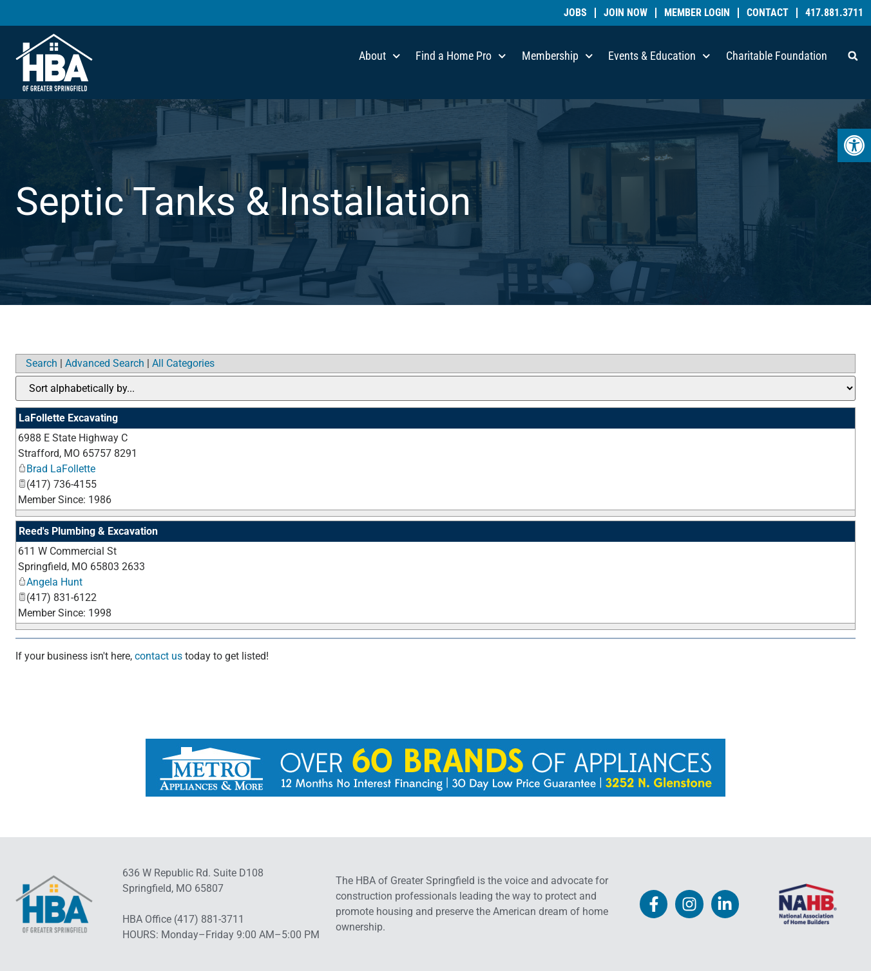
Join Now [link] (625, 13)
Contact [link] (768, 13)
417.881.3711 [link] (834, 13)
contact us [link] (158, 656)
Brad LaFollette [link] (56, 469)
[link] (854, 145)
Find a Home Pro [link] (461, 56)
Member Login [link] (697, 13)
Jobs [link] (575, 13)
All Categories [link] (183, 363)
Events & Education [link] (659, 56)
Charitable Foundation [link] (776, 55)
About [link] (380, 56)
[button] (853, 56)
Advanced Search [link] (104, 363)
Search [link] (41, 363)
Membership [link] (557, 56)
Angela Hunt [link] (50, 582)
